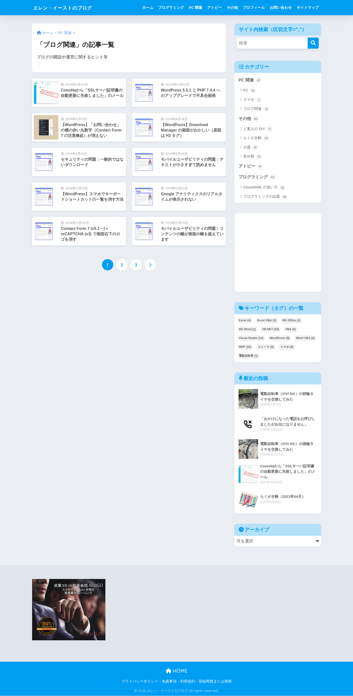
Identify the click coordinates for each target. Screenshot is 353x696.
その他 (232, 7)
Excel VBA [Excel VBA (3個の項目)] (266, 320)
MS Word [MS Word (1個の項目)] (247, 329)
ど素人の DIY (258, 129)
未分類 (252, 157)
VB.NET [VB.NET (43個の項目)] (270, 329)
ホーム (147, 7)
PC (249, 91)
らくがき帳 (256, 138)
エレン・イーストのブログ (69, 7)
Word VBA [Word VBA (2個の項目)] (305, 338)
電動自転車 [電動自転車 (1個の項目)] (248, 356)
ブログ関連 (256, 109)
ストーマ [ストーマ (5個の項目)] (266, 347)
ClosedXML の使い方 (264, 188)
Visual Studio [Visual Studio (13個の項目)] (251, 338)
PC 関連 (195, 7)
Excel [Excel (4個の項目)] (245, 320)
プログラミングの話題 (265, 197)
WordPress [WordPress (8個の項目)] (280, 338)
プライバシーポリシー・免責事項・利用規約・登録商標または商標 (176, 681)
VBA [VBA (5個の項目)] (290, 329)
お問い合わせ (281, 7)
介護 (250, 147)
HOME (177, 671)
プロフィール (254, 7)
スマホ (252, 100)
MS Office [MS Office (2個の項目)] (291, 320)
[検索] (313, 43)
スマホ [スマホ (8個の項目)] (286, 347)
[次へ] (150, 264)
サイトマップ (308, 7)
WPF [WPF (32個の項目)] (245, 347)
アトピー (214, 7)
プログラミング (171, 7)
